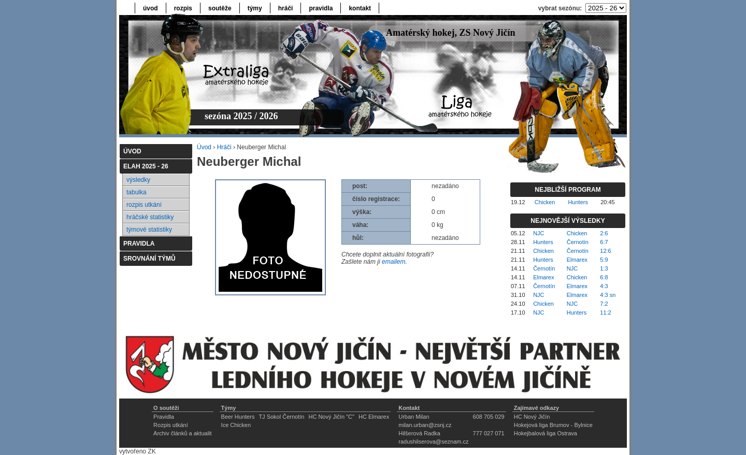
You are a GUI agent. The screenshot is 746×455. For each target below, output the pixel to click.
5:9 (604, 260)
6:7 (604, 242)
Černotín (578, 242)
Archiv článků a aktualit (182, 433)
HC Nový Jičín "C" (331, 417)
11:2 (605, 312)
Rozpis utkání (170, 425)
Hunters (578, 202)
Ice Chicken (236, 425)
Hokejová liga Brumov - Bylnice (553, 425)
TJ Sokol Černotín (281, 417)
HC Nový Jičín (532, 417)
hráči (285, 8)
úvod (150, 8)
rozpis (183, 8)
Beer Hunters (238, 417)
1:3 (604, 268)
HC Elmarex (373, 417)
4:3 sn (607, 295)
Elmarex (577, 260)
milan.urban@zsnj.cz (424, 425)
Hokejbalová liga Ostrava (545, 433)
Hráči (224, 147)
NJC (538, 233)
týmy (255, 8)
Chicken (545, 202)
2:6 (604, 233)
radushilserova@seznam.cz (433, 441)
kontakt (360, 8)
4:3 (604, 286)
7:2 (604, 304)
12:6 (605, 251)
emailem (393, 261)
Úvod (204, 147)
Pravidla (163, 417)
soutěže (220, 8)
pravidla (321, 8)
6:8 (604, 277)
